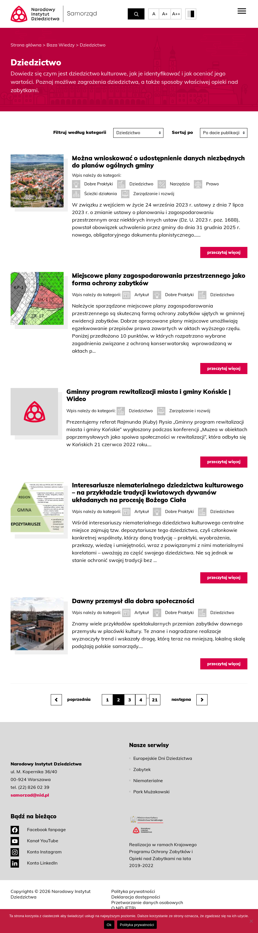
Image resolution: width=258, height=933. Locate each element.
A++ (176, 13)
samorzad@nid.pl (30, 795)
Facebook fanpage (38, 829)
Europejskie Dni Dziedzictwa (162, 758)
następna (190, 699)
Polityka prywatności (133, 891)
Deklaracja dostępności (135, 897)
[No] (251, 921)
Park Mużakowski (151, 791)
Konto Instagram (36, 852)
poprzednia (71, 699)
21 (155, 700)
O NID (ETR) (123, 908)
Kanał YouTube (34, 840)
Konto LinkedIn (34, 863)
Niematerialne (148, 780)
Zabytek (142, 769)
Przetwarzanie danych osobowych (147, 902)
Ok (109, 925)
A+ (165, 13)
